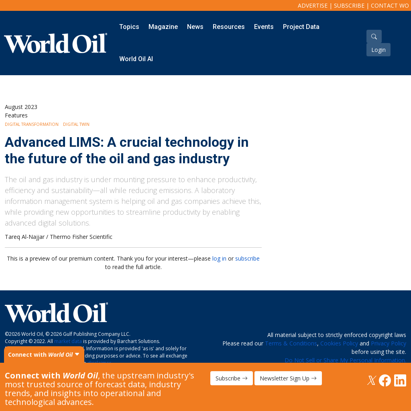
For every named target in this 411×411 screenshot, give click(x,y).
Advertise (313, 5)
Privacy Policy (388, 343)
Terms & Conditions (291, 343)
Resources (229, 27)
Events (264, 27)
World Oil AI (136, 59)
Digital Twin (76, 124)
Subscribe (349, 5)
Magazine (163, 27)
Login (378, 49)
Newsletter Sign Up (288, 378)
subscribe (247, 258)
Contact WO (390, 5)
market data (68, 341)
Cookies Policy (339, 343)
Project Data (301, 27)
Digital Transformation (32, 124)
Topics (129, 27)
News (195, 27)
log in (219, 258)
